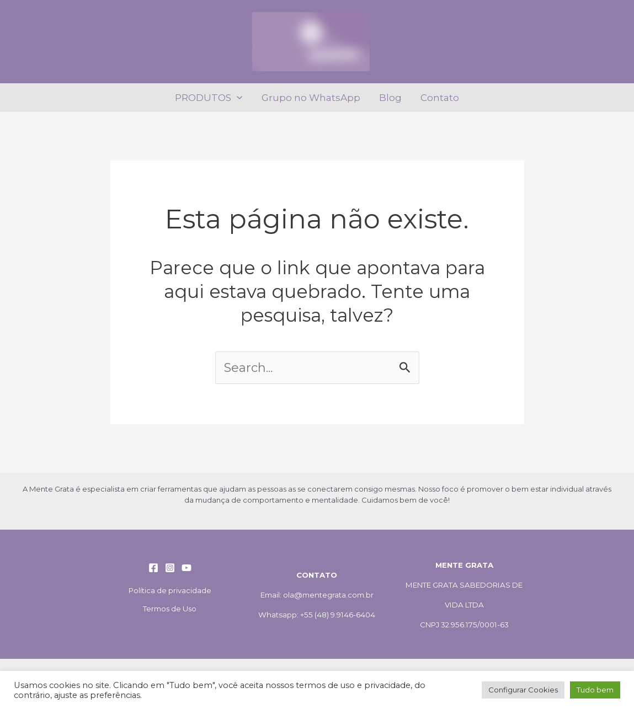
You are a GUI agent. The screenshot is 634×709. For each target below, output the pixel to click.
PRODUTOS (208, 97)
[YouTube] (186, 568)
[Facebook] (153, 568)
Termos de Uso (169, 608)
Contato (439, 97)
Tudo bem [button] (595, 689)
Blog (390, 97)
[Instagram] (170, 568)
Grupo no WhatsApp (311, 97)
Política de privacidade (170, 590)
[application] (236, 97)
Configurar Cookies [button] (523, 689)
